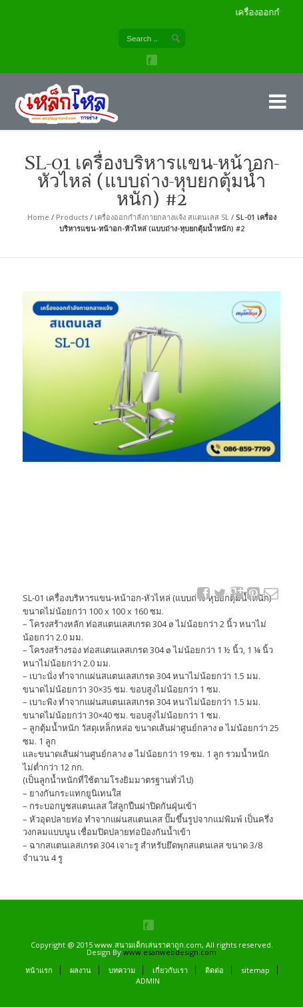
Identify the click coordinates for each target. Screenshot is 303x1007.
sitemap (255, 970)
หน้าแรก (39, 970)
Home (38, 217)
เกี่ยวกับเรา (170, 970)
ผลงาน (80, 970)
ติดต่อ (214, 970)
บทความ (122, 970)
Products (72, 217)
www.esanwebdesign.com (169, 952)
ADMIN (148, 981)
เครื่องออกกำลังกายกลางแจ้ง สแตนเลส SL (162, 217)
